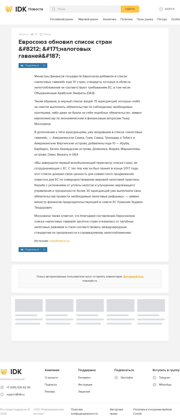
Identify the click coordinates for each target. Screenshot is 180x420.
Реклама (50, 391)
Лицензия (84, 391)
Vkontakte (123, 377)
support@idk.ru (16, 394)
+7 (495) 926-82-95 (18, 387)
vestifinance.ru (59, 241)
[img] (9, 9)
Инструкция (85, 384)
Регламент (84, 377)
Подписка (51, 384)
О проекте (51, 377)
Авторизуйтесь (133, 276)
